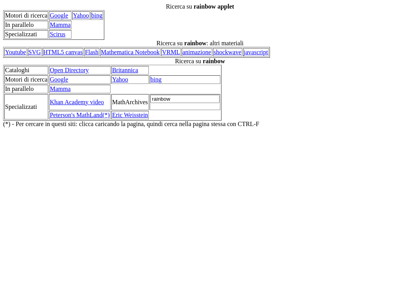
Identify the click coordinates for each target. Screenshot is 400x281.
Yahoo (81, 15)
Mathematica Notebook (130, 52)
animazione (196, 52)
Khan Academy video (77, 102)
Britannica (125, 70)
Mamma (60, 24)
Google (59, 15)
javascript (256, 52)
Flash (91, 52)
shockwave (227, 52)
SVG (35, 52)
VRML (171, 52)
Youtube (15, 52)
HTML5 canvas (63, 52)
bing (96, 15)
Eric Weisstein (130, 115)
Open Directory (69, 70)
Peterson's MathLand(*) (80, 115)
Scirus (57, 34)
